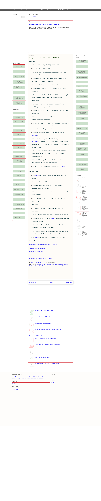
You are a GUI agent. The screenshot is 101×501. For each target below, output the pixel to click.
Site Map (53, 376)
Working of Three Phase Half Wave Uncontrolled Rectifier (48, 329)
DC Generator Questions (82, 91)
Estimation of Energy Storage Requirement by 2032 (44, 24)
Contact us (53, 382)
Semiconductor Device (40, 265)
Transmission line (19, 213)
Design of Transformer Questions (82, 107)
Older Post (69, 282)
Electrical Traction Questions (82, 118)
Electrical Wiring (19, 147)
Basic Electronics (32, 378)
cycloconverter (19, 217)
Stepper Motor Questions (82, 154)
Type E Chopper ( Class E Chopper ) (43, 323)
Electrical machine (19, 151)
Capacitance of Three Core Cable (42, 357)
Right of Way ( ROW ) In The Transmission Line (40, 335)
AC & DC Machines (37, 376)
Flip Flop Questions (82, 128)
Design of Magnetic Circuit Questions (82, 102)
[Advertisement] (40, 42)
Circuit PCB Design (33, 16)
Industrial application (19, 161)
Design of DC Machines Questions (82, 96)
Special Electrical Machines (19, 200)
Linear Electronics (16, 376)
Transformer (54, 244)
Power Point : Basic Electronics (19, 77)
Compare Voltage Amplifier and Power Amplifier (40, 258)
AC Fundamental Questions (82, 66)
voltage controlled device (60, 265)
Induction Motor (19, 156)
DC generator (19, 138)
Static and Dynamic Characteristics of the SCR (45, 338)
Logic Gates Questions (82, 138)
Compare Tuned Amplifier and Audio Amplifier (40, 255)
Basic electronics (19, 121)
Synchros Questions (82, 164)
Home (51, 282)
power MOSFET (52, 264)
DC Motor (19, 134)
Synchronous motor (19, 204)
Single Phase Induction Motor (19, 194)
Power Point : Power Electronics (19, 87)
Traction (22, 376)
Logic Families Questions (82, 133)
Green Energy (50, 10)
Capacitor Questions (82, 81)
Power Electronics (24, 378)
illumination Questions (82, 169)
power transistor (60, 264)
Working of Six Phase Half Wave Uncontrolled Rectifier (47, 344)
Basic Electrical (19, 117)
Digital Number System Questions (82, 113)
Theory (15, 10)
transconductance (50, 265)
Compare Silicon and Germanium (37, 248)
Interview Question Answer (27, 10)
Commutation (19, 130)
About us (14, 383)
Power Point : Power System (19, 93)
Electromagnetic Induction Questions (82, 124)
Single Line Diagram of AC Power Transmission (45, 310)
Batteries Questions (82, 77)
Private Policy (15, 389)
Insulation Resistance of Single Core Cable (44, 316)
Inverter (19, 171)
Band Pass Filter (38, 351)
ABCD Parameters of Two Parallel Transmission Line (47, 363)
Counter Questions (82, 86)
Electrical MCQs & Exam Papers (65, 10)
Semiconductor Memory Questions (82, 149)
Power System (45, 376)
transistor (34, 135)
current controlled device (42, 264)
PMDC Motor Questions (82, 144)
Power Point (41, 10)
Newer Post (32, 282)
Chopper (19, 125)
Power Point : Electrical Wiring (19, 82)
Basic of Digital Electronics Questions (82, 72)
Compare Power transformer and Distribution (39, 244)
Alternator (19, 112)
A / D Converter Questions (82, 61)
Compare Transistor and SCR (36, 251)
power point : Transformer (19, 103)
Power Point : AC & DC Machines (19, 71)
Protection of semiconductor (19, 185)
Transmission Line (29, 376)
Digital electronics (19, 143)
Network (19, 175)
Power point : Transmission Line (19, 98)
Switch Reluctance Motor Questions (82, 159)
